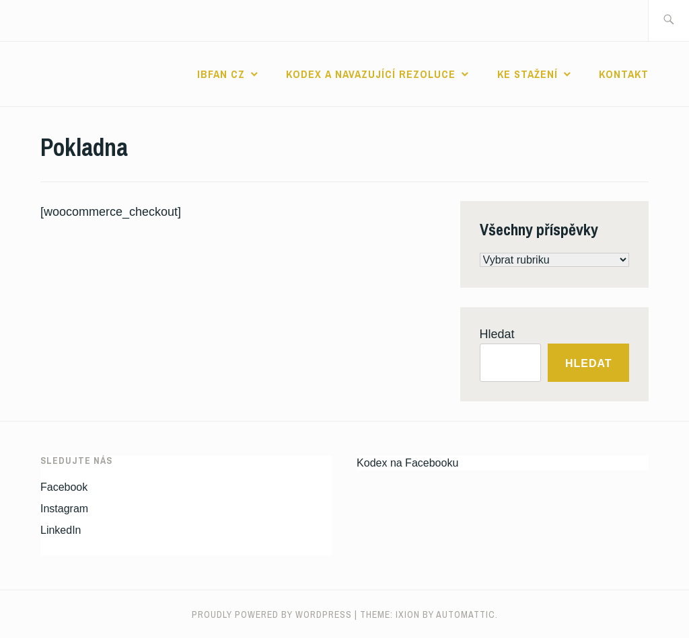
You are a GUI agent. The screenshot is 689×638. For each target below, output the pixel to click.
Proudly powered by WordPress (272, 614)
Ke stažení (527, 74)
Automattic (465, 614)
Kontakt (624, 74)
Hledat (497, 334)
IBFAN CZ (221, 74)
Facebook (63, 487)
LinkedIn (60, 530)
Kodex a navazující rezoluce (371, 74)
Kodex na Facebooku (407, 463)
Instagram (64, 508)
